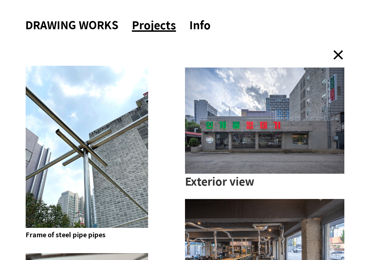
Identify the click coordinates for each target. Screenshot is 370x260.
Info (200, 25)
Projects (154, 26)
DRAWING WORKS (72, 25)
